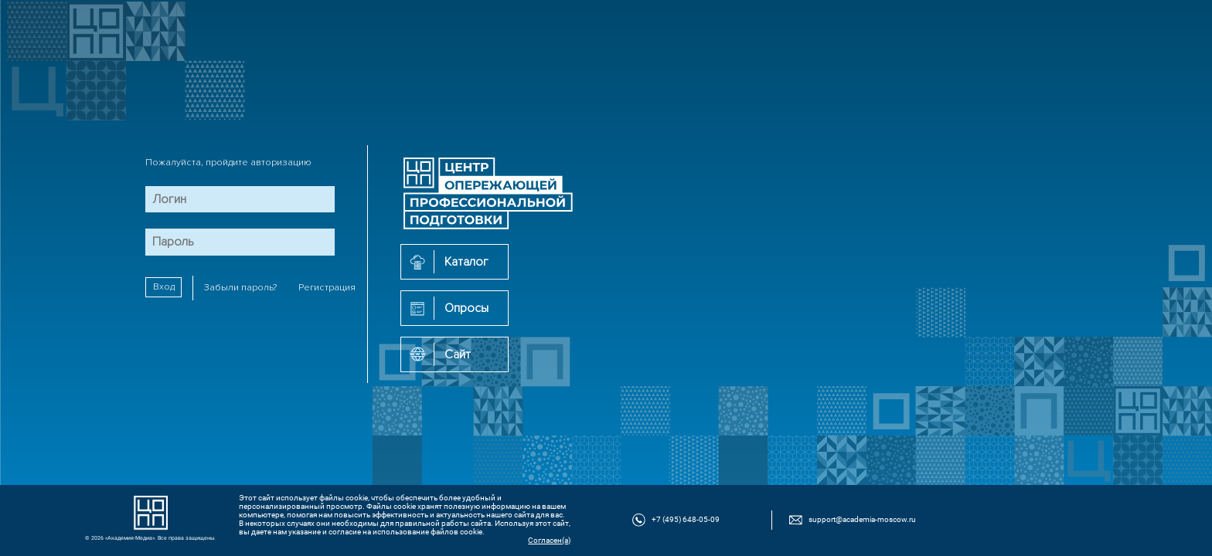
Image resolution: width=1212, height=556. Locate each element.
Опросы (466, 308)
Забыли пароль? (240, 287)
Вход (164, 287)
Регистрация (327, 287)
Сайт (457, 354)
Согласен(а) (549, 540)
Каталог (466, 262)
